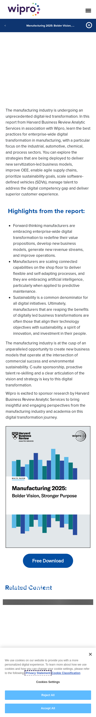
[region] (48, 682)
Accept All (48, 708)
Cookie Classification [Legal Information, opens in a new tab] (66, 673)
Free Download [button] (48, 560)
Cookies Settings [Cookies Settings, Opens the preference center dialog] (48, 682)
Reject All (47, 695)
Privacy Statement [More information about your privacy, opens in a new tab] (38, 673)
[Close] (90, 654)
